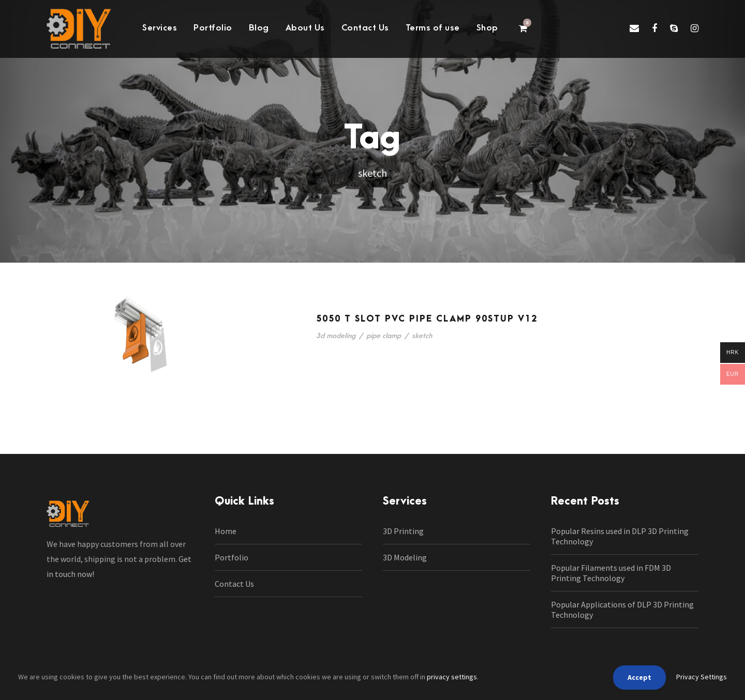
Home (225, 531)
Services (159, 28)
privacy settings (452, 676)
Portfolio (212, 28)
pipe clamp (383, 336)
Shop (487, 28)
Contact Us (365, 28)
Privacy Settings (701, 676)
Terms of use (433, 28)
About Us (305, 28)
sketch (422, 336)
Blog (259, 28)
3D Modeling (405, 557)
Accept (639, 677)
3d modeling (335, 336)
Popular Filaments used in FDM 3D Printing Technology (611, 572)
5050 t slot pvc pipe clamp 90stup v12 (427, 319)
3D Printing (403, 531)
